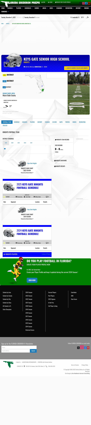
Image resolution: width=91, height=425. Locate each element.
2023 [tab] (19, 143)
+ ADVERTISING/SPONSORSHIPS (28, 411)
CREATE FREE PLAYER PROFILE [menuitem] (63, 2)
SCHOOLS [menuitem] (10, 8)
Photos (67, 122)
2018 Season (29, 362)
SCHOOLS (7, 23)
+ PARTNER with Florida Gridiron (44, 411)
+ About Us (18, 411)
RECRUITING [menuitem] (68, 8)
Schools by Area (7, 341)
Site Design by (77, 422)
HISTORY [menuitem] (78, 8)
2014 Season (29, 375)
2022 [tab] (25, 143)
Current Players (52, 341)
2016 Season (29, 369)
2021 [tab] (31, 143)
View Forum (74, 348)
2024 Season (29, 341)
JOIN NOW (32, 329)
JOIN (72, 345)
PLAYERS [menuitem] (18, 8)
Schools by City (7, 348)
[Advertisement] (45, 38)
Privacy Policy (85, 414)
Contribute (74, 341)
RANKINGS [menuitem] (4, 12)
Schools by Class (7, 351)
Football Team (7, 122)
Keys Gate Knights (32, 163)
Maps (61, 122)
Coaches (24, 122)
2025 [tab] (6, 143)
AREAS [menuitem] (44, 8)
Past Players (51, 345)
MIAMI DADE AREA (9, 93)
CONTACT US (20, 415)
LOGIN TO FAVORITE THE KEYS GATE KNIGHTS (77, 68)
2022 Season (29, 348)
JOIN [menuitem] (43, 2)
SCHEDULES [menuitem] (28, 8)
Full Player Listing (52, 355)
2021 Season (29, 351)
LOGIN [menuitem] (50, 2)
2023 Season (29, 345)
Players (32, 122)
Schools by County (7, 345)
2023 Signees (51, 348)
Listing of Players (46, 303)
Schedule (16, 122)
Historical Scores (30, 379)
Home (2, 23)
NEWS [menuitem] (51, 8)
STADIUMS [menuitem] (59, 8)
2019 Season (29, 358)
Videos (74, 122)
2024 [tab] (12, 143)
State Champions (7, 358)
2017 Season (29, 365)
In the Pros (51, 351)
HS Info (54, 122)
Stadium (47, 122)
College (5, 125)
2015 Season (29, 372)
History (40, 122)
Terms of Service (75, 414)
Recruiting (82, 122)
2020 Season (29, 355)
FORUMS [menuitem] (86, 8)
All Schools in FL (7, 355)
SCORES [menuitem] (37, 8)
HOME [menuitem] (3, 8)
